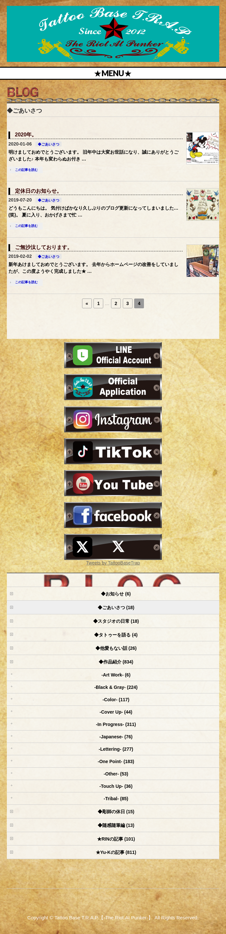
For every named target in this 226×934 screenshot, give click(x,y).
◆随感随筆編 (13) (116, 825)
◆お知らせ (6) (116, 593)
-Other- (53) (116, 773)
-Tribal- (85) (116, 798)
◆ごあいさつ (48, 144)
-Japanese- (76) (116, 736)
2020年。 (26, 134)
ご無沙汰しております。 (43, 247)
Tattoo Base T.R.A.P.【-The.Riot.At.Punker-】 (103, 917)
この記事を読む (26, 170)
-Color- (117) (116, 699)
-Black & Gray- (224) (115, 687)
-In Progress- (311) (116, 724)
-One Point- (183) (116, 761)
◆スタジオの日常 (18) (116, 621)
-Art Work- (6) (115, 674)
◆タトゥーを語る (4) (115, 634)
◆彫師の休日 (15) (116, 811)
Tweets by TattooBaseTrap (113, 562)
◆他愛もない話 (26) (116, 648)
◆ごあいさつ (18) (116, 607)
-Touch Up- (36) (116, 786)
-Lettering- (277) (116, 749)
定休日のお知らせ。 (38, 191)
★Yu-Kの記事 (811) (116, 852)
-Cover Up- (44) (116, 712)
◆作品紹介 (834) (116, 661)
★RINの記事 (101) (116, 839)
